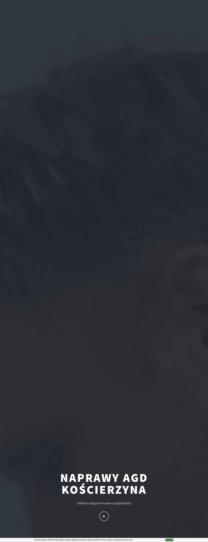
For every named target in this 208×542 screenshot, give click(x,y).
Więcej (104, 516)
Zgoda (169, 540)
